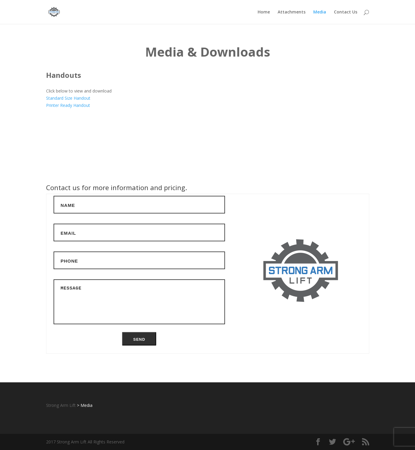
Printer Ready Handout (68, 105)
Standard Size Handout (68, 98)
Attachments (291, 12)
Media (319, 12)
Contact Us (345, 12)
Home (264, 12)
